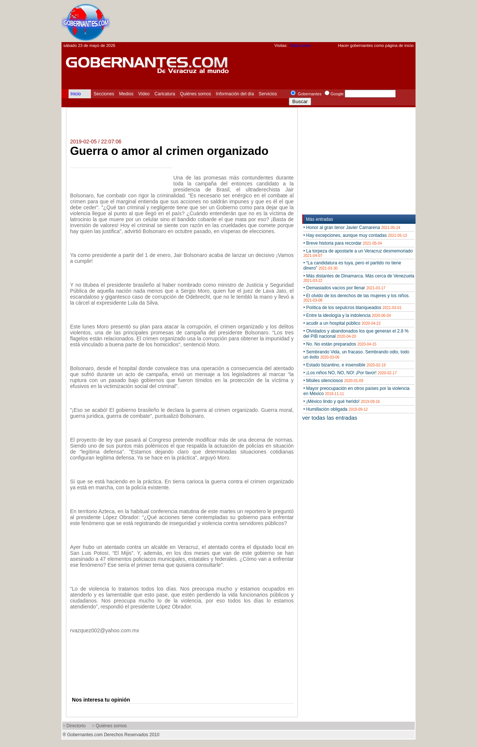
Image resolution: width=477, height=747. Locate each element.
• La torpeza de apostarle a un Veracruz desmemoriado (358, 253)
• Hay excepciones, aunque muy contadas (355, 235)
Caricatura (165, 93)
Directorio (75, 725)
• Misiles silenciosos (333, 380)
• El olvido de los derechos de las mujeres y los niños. (356, 297)
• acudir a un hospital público (341, 323)
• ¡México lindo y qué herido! (341, 401)
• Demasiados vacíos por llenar (344, 287)
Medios (126, 93)
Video (143, 93)
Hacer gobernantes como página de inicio (376, 45)
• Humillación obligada (335, 409)
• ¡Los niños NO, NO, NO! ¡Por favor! (350, 372)
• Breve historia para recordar (342, 243)
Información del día (235, 93)
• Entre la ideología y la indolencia (347, 315)
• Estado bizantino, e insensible (344, 365)
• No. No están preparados (339, 344)
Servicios (268, 93)
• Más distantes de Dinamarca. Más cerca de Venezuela (358, 278)
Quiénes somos (195, 93)
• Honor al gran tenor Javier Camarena (351, 227)
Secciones (104, 93)
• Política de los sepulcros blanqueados (352, 307)
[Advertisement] (280, 21)
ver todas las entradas (329, 417)
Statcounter (300, 45)
